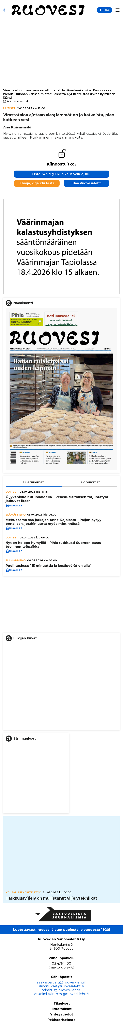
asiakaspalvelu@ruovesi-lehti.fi (61, 982)
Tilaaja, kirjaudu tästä (37, 183)
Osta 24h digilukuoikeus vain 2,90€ (61, 174)
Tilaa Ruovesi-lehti (86, 183)
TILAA (104, 10)
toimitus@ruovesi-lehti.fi (61, 990)
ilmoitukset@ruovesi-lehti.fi (61, 986)
